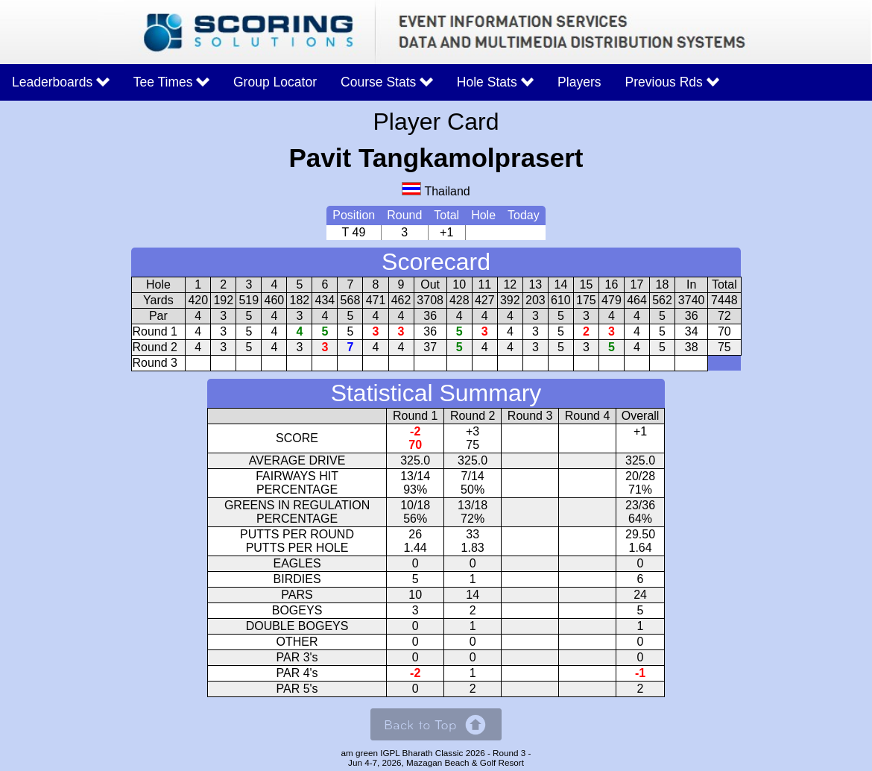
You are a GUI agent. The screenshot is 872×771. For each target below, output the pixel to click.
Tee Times (171, 82)
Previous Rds (672, 82)
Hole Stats (495, 82)
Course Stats (387, 82)
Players (579, 82)
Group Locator (275, 82)
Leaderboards (61, 82)
